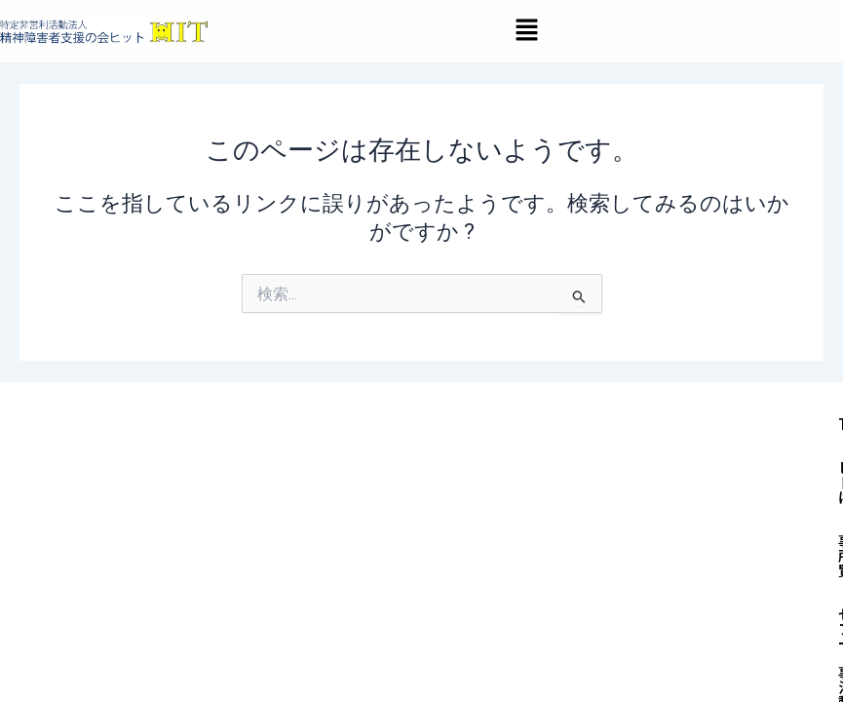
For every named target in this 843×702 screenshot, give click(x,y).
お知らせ (455, 576)
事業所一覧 (507, 533)
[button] (526, 31)
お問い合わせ (645, 576)
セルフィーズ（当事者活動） (667, 533)
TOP (324, 533)
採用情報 (543, 576)
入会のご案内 (353, 576)
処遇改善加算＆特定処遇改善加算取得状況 (448, 620)
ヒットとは (404, 533)
